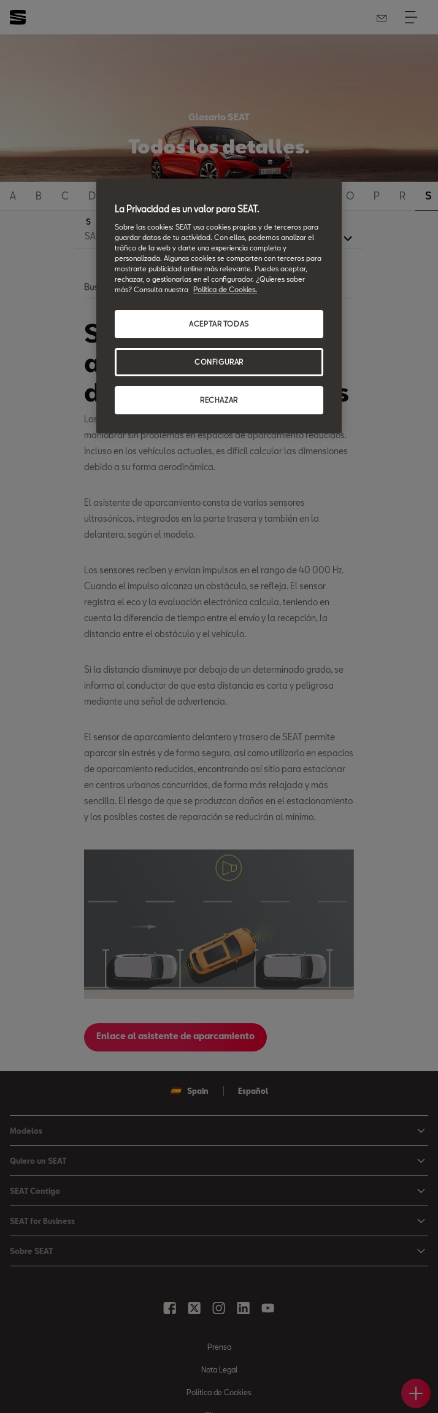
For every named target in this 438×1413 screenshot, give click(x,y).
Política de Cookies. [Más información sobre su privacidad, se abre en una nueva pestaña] (225, 289)
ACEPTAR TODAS (218, 324)
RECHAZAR (219, 400)
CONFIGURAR (219, 362)
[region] (219, 306)
